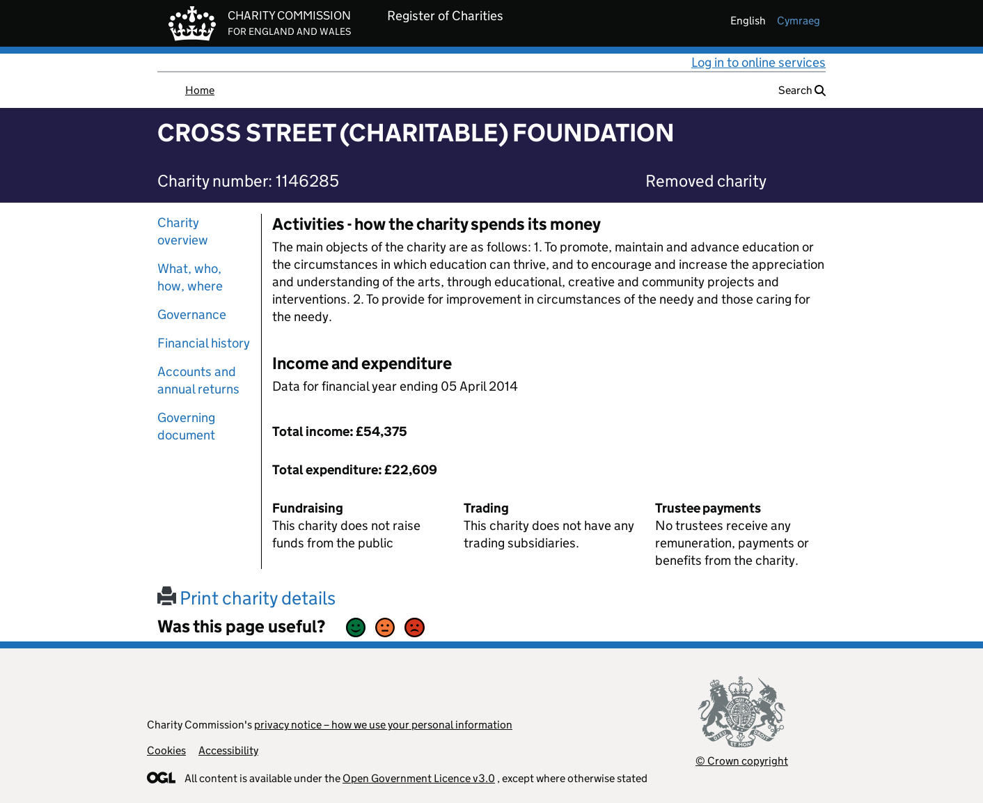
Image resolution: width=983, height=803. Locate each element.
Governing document (186, 426)
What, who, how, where (190, 277)
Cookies (166, 750)
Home (199, 90)
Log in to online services (758, 62)
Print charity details (246, 597)
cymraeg (798, 20)
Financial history (203, 343)
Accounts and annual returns (198, 380)
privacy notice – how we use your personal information (383, 724)
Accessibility (228, 750)
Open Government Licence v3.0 (419, 778)
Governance (191, 314)
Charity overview (182, 231)
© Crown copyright (741, 760)
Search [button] (802, 90)
